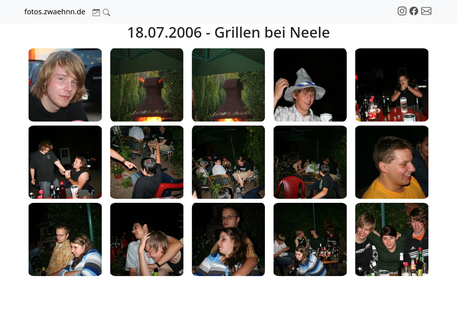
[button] (96, 11)
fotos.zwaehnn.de (55, 11)
